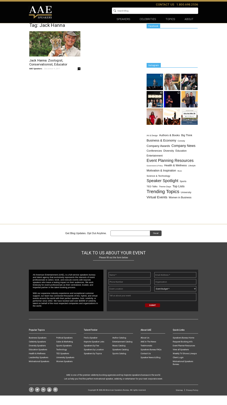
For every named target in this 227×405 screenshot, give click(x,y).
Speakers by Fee (91, 355)
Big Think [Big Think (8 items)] (186, 142)
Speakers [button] (123, 19)
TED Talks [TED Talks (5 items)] (152, 194)
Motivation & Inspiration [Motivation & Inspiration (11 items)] (161, 178)
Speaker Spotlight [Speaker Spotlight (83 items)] (162, 188)
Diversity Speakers (37, 355)
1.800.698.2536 (187, 4)
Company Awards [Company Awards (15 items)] (158, 153)
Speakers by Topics (93, 363)
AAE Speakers (35, 76)
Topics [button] (170, 19)
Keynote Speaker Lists (94, 351)
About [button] (189, 19)
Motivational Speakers (39, 371)
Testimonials (146, 355)
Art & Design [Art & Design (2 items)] (152, 143)
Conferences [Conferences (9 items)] (154, 158)
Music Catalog (118, 355)
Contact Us (146, 363)
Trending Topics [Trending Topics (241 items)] (163, 199)
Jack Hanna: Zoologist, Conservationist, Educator (48, 70)
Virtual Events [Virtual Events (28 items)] (157, 204)
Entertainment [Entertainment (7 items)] (155, 163)
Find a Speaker (90, 347)
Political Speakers (64, 347)
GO (194, 10)
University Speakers (65, 367)
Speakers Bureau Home (183, 347)
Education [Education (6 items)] (181, 158)
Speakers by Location (94, 359)
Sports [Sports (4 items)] (183, 189)
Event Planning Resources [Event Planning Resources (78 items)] (170, 168)
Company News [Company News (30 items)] (183, 153)
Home (32, 28)
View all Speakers (181, 359)
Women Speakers (64, 371)
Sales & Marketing (64, 351)
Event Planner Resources (184, 355)
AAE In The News (148, 351)
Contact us (165, 4)
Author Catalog (119, 347)
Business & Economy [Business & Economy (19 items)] (161, 148)
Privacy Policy (192, 400)
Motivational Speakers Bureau (183, 372)
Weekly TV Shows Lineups (185, 363)
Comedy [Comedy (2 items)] (181, 148)
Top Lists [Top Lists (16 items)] (178, 193)
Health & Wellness (37, 363)
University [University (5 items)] (186, 199)
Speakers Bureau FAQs (151, 359)
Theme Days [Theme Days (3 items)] (165, 194)
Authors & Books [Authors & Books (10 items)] (169, 142)
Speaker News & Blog (150, 367)
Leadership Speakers (38, 367)
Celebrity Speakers (37, 351)
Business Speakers (37, 347)
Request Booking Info (183, 351)
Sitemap (179, 400)
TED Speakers (62, 363)
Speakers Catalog (120, 359)
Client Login (178, 367)
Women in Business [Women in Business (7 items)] (180, 205)
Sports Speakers (64, 355)
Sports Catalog (119, 363)
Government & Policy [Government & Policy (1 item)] (155, 173)
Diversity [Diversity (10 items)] (168, 158)
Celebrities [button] (148, 19)
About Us (145, 347)
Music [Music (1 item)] (180, 178)
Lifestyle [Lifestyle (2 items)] (191, 173)
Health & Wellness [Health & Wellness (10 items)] (175, 172)
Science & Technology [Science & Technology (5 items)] (158, 183)
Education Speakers (38, 359)
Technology (61, 359)
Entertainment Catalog (122, 351)
